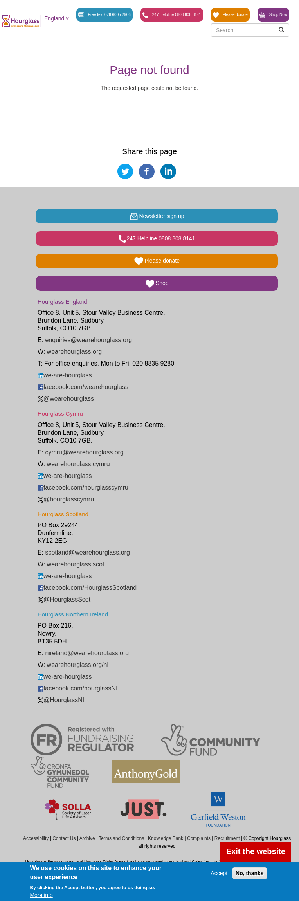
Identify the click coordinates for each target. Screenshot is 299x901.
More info (41, 895)
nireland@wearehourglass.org (87, 653)
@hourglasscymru (66, 499)
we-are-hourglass (65, 375)
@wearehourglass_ (67, 398)
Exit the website (255, 851)
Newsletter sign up (157, 216)
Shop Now (273, 15)
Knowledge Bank (165, 838)
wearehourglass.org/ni (77, 664)
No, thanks (250, 873)
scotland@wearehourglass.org (87, 552)
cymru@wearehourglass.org (84, 452)
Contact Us (64, 838)
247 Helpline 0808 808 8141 (171, 15)
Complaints (199, 838)
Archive (87, 838)
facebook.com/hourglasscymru (83, 487)
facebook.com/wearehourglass (83, 387)
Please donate (230, 15)
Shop (157, 284)
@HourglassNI (61, 700)
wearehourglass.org (74, 351)
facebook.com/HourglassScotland (87, 587)
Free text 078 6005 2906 (104, 15)
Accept (219, 873)
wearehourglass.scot (75, 564)
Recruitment (227, 838)
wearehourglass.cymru (78, 464)
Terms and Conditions (121, 838)
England (54, 18)
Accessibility (36, 838)
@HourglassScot (64, 599)
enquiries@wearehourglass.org (88, 340)
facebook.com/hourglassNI (77, 688)
